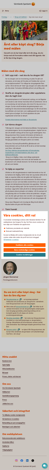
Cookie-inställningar (24, 255)
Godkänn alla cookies (24, 245)
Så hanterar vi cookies (11, 240)
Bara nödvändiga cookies (24, 250)
